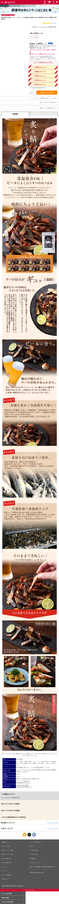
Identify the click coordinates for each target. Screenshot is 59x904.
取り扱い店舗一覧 (6, 858)
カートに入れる (47, 92)
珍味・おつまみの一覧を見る (48, 102)
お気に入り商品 (5, 846)
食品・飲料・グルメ (15, 6)
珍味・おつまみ (31, 6)
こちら (21, 886)
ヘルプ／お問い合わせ (35, 842)
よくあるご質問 (34, 850)
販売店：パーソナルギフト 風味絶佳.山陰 (44, 27)
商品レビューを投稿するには (48, 108)
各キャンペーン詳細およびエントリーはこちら (43, 54)
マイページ (4, 871)
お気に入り (31, 93)
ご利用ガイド (5, 879)
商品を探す (4, 842)
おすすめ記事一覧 (6, 862)
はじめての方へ (34, 854)
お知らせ (32, 846)
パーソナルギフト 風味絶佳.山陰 (10, 797)
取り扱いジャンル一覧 (7, 854)
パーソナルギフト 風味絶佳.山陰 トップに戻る (43, 98)
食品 (24, 6)
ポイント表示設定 (6, 875)
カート (3, 867)
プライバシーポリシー (35, 862)
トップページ (4, 6)
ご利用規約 (33, 858)
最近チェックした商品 (7, 850)
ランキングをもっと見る (52, 822)
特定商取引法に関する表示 (37, 872)
